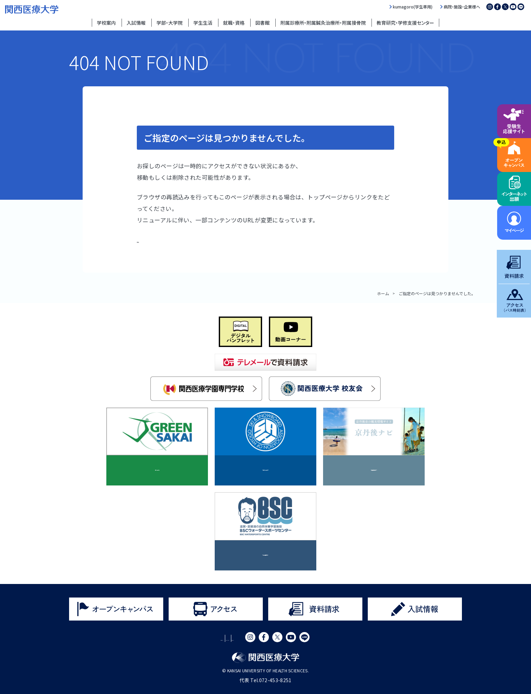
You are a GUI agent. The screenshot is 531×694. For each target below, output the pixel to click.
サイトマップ (278, 638)
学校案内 (106, 22)
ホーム (383, 293)
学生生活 (202, 22)
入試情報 (136, 22)
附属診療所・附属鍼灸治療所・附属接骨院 (323, 22)
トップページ (154, 239)
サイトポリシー (179, 638)
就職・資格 (234, 22)
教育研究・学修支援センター (405, 22)
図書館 (262, 22)
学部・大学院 (169, 22)
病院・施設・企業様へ (462, 7)
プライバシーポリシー (230, 638)
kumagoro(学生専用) (412, 7)
